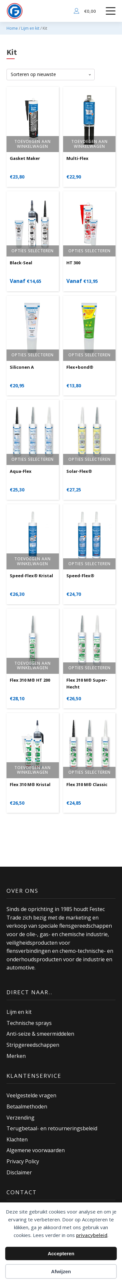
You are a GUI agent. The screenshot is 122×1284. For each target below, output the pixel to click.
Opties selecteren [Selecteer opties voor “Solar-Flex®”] (89, 459)
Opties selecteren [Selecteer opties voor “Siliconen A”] (32, 355)
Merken (16, 1056)
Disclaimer (19, 1172)
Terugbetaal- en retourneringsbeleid (52, 1128)
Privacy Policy (23, 1161)
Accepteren (61, 1253)
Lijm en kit (30, 28)
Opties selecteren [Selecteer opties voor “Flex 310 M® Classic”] (89, 772)
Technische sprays (29, 1023)
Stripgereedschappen (33, 1044)
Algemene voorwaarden (36, 1150)
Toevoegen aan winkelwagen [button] (32, 144)
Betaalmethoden (27, 1106)
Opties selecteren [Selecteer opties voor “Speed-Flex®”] (89, 563)
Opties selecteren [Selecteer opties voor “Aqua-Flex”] (32, 459)
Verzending (20, 1117)
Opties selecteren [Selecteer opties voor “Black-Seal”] (32, 251)
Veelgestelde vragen (31, 1095)
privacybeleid (91, 1235)
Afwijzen (61, 1271)
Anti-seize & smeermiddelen (40, 1033)
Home (12, 28)
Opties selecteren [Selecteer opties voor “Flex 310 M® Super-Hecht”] (89, 668)
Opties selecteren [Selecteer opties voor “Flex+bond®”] (89, 355)
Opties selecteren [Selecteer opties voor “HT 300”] (89, 251)
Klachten (17, 1139)
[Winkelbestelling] (51, 74)
